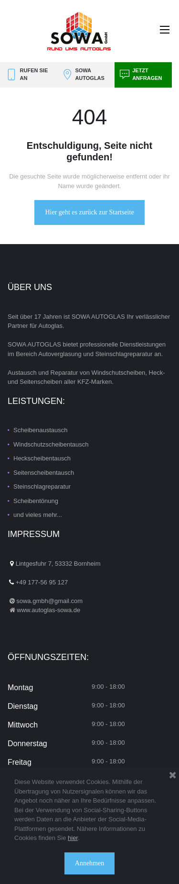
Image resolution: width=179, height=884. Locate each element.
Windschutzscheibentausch (51, 444)
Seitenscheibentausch (43, 472)
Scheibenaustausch (40, 430)
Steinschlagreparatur (42, 486)
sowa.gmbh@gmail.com (49, 600)
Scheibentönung (35, 500)
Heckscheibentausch (42, 458)
